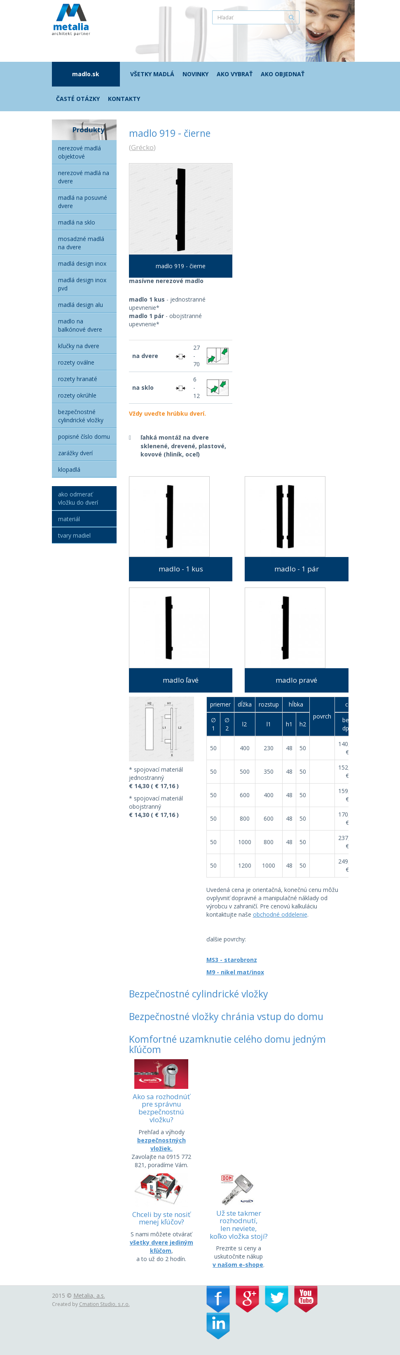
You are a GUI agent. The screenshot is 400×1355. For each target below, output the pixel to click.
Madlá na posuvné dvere (82, 202)
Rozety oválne (76, 362)
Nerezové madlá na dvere (83, 177)
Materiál (69, 519)
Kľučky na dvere (78, 346)
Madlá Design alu (80, 305)
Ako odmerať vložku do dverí (78, 498)
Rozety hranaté (77, 379)
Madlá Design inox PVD (82, 284)
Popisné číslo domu (84, 436)
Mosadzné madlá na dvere (81, 243)
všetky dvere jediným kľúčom (161, 1246)
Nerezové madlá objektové (79, 152)
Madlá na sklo (76, 222)
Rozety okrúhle (77, 395)
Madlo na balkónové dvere (80, 325)
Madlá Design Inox (82, 263)
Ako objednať (282, 74)
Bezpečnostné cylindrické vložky (80, 416)
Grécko (142, 147)
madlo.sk (85, 74)
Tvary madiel (74, 535)
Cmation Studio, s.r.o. (104, 1304)
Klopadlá (69, 469)
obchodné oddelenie (280, 914)
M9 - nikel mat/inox (235, 972)
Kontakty (124, 99)
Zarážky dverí (75, 453)
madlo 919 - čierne (181, 266)
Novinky (195, 74)
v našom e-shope (238, 1264)
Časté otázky (78, 99)
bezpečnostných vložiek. (161, 1144)
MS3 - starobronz (231, 960)
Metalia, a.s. (89, 1295)
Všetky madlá (152, 74)
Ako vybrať (235, 74)
